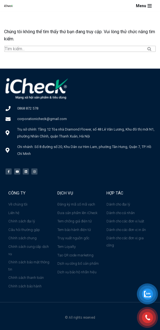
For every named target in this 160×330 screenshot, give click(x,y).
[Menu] (144, 6)
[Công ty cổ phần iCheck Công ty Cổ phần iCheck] (10, 6)
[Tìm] (73, 49)
